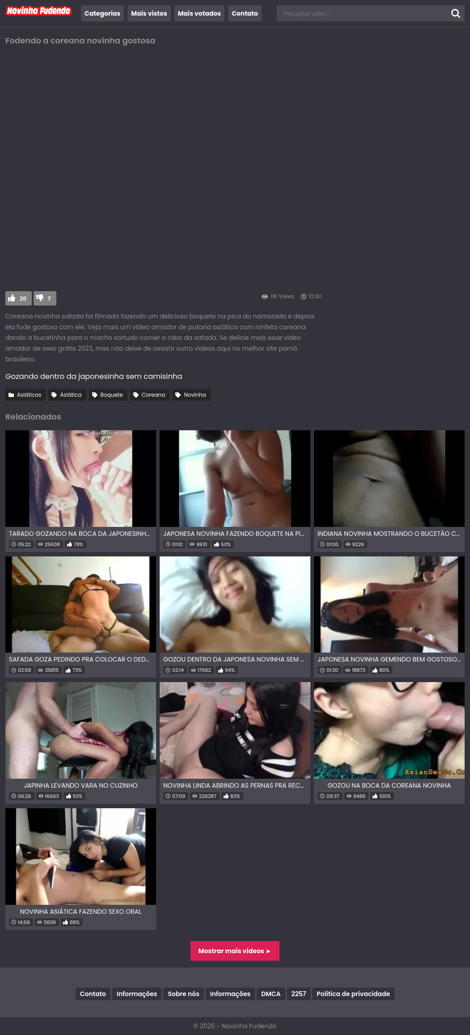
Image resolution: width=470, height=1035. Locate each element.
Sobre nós (183, 993)
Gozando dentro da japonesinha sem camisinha (93, 376)
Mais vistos (149, 13)
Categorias (102, 13)
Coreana (153, 395)
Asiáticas (29, 395)
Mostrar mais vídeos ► (235, 950)
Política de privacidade (353, 993)
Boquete (112, 395)
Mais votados (199, 13)
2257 (299, 993)
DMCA (270, 993)
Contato (245, 13)
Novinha (195, 395)
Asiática (70, 395)
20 (23, 298)
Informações (137, 993)
